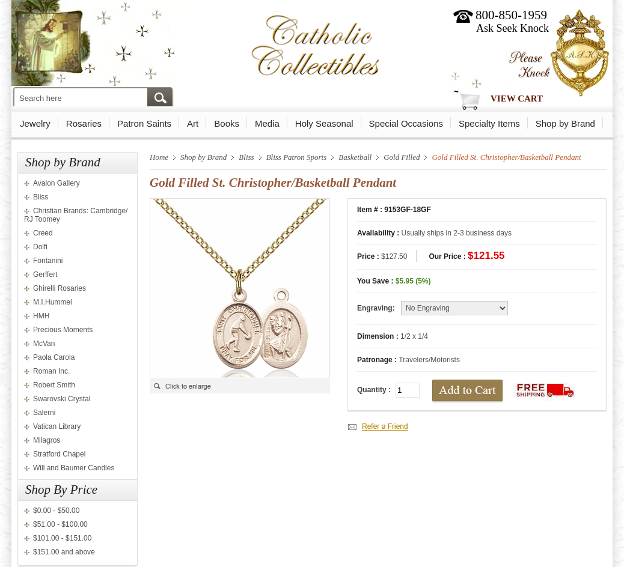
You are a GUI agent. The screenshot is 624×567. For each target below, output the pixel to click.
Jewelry (35, 123)
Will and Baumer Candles (73, 468)
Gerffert (45, 274)
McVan (44, 343)
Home (159, 157)
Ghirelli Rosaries (59, 288)
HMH (41, 316)
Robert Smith (54, 385)
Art (192, 123)
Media (267, 123)
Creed (43, 233)
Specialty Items (489, 123)
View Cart (517, 98)
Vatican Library (57, 426)
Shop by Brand (565, 123)
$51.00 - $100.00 (60, 524)
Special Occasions (406, 123)
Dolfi (40, 247)
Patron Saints (144, 123)
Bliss (40, 197)
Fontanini (48, 260)
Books (226, 123)
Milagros (46, 440)
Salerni (44, 412)
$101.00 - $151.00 (62, 538)
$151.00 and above (64, 552)
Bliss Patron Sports (296, 157)
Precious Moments (63, 330)
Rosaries (84, 123)
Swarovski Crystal (61, 399)
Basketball (355, 157)
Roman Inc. (51, 371)
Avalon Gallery (56, 183)
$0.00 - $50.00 (56, 510)
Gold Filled (402, 157)
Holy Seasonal (324, 123)
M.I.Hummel (52, 302)
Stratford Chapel (59, 454)
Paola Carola (54, 357)
